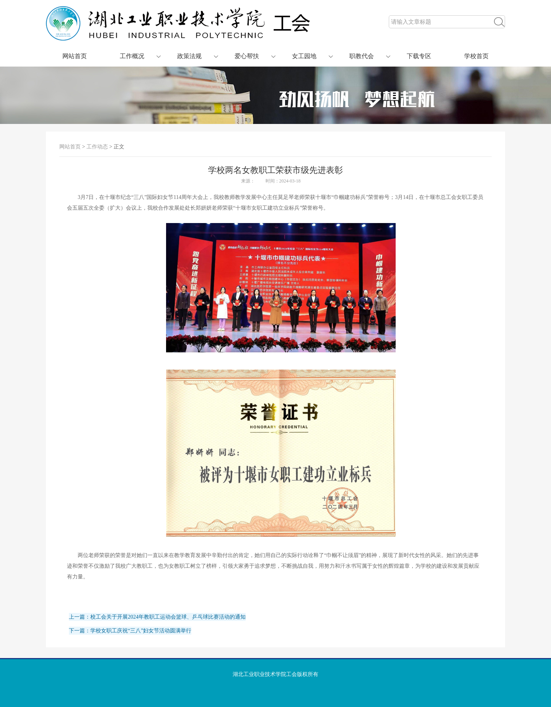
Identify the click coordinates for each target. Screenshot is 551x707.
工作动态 (97, 147)
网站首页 (74, 56)
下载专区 (419, 56)
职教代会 (361, 56)
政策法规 (189, 56)
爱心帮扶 (247, 56)
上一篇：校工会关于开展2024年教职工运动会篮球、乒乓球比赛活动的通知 (157, 617)
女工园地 (304, 56)
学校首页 (476, 56)
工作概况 (132, 56)
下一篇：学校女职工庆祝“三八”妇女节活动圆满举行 (130, 631)
